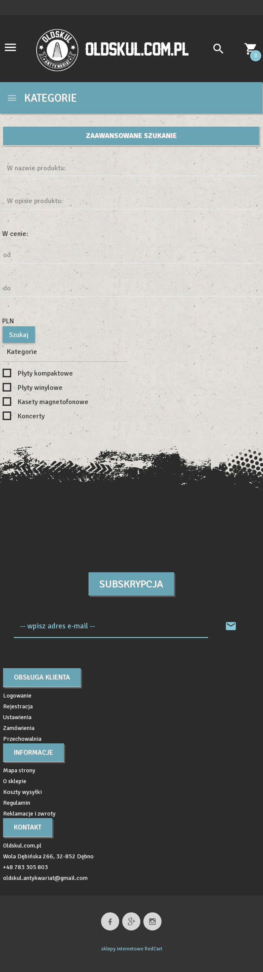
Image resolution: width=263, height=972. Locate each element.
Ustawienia (17, 717)
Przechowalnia (22, 739)
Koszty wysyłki (22, 792)
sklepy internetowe (122, 949)
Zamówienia (19, 728)
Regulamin (16, 802)
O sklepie (14, 781)
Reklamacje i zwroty (29, 813)
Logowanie (17, 695)
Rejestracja (18, 706)
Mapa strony (19, 770)
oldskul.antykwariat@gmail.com (45, 878)
